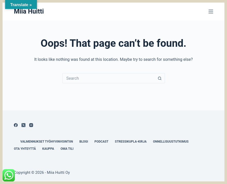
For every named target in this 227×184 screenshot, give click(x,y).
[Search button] (160, 78)
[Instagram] (31, 125)
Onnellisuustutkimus (171, 141)
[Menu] (211, 11)
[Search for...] (108, 78)
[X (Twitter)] (23, 125)
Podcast (101, 141)
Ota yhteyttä (25, 149)
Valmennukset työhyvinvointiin (46, 141)
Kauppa (48, 149)
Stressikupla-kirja (131, 141)
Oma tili (67, 149)
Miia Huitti (29, 11)
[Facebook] (16, 125)
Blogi (83, 141)
